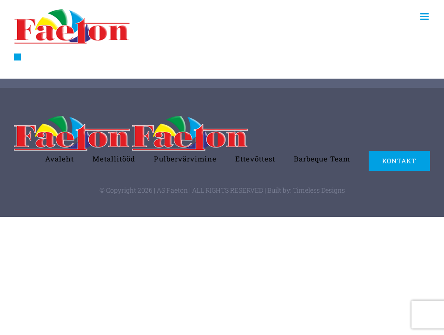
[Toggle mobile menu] (425, 16)
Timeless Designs (319, 190)
